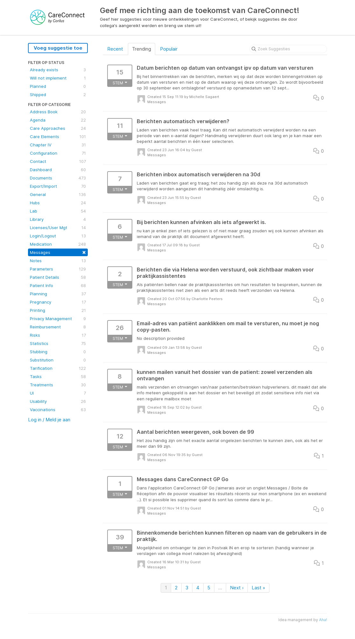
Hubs (58, 203)
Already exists (58, 70)
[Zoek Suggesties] (288, 49)
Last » (258, 588)
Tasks (58, 376)
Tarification (58, 368)
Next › (237, 588)
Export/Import (58, 186)
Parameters (58, 269)
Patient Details (58, 277)
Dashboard (58, 169)
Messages (58, 252)
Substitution (58, 360)
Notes (58, 260)
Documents (58, 178)
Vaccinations (58, 409)
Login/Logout (58, 236)
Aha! (323, 619)
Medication (58, 244)
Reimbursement (58, 327)
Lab (58, 211)
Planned (58, 86)
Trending (141, 49)
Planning (58, 294)
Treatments (58, 385)
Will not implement (58, 78)
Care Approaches (58, 128)
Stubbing (58, 351)
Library (58, 219)
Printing (58, 310)
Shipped (58, 94)
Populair (169, 49)
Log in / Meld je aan (49, 420)
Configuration (58, 153)
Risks (58, 335)
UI (58, 393)
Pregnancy (58, 302)
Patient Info (58, 285)
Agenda (58, 120)
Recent (115, 49)
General (58, 194)
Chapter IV (58, 145)
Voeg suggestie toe (58, 48)
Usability (58, 401)
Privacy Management (58, 318)
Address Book (58, 112)
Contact (58, 161)
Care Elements (58, 136)
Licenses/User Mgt (58, 227)
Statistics (58, 343)
